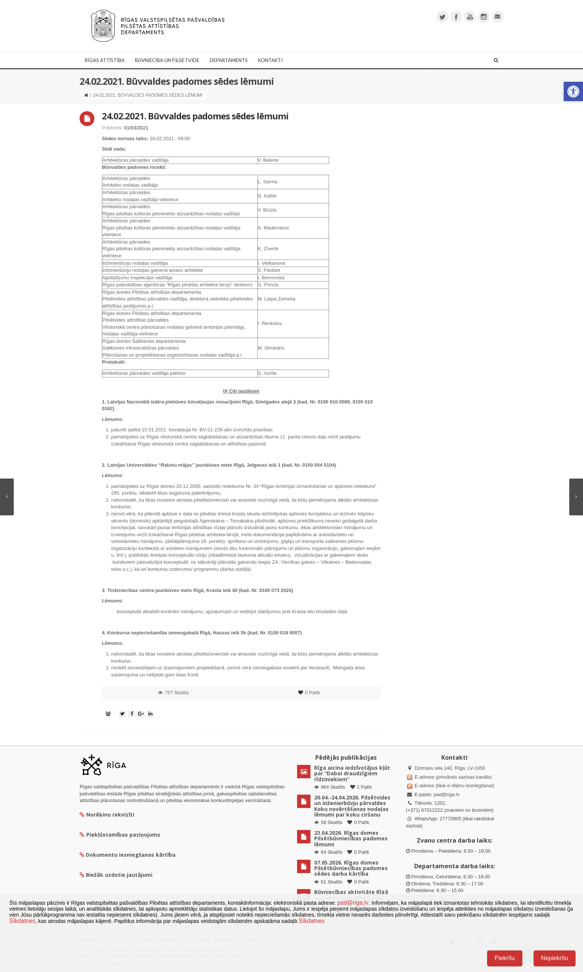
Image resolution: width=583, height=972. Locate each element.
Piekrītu (505, 958)
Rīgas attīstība (105, 60)
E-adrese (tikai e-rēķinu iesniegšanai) (454, 785)
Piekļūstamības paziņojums (120, 834)
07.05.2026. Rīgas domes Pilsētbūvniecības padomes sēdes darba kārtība (351, 868)
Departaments (229, 60)
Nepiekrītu (554, 958)
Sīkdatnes (22, 921)
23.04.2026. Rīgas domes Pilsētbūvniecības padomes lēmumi (351, 838)
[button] (573, 91)
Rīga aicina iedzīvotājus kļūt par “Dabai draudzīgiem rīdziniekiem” (352, 773)
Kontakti (270, 60)
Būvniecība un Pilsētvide (167, 60)
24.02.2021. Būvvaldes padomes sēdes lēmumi (195, 116)
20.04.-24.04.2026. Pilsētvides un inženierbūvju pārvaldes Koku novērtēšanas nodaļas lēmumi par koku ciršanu (352, 806)
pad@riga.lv (447, 794)
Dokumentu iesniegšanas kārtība (130, 854)
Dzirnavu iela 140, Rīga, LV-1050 (450, 768)
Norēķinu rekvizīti (107, 814)
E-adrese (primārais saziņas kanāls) (453, 777)
